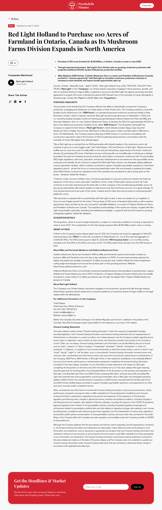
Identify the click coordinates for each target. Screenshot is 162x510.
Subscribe (146, 5)
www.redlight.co (69, 315)
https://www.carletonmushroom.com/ (70, 266)
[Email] (106, 487)
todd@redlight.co (67, 312)
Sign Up (137, 487)
